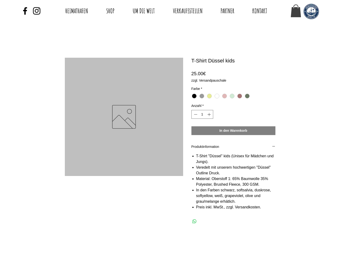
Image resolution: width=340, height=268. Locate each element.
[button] (296, 10)
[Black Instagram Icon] (37, 11)
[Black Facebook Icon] (25, 11)
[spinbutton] (202, 114)
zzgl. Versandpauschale (208, 80)
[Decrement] (195, 114)
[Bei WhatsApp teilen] (194, 221)
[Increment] (209, 114)
